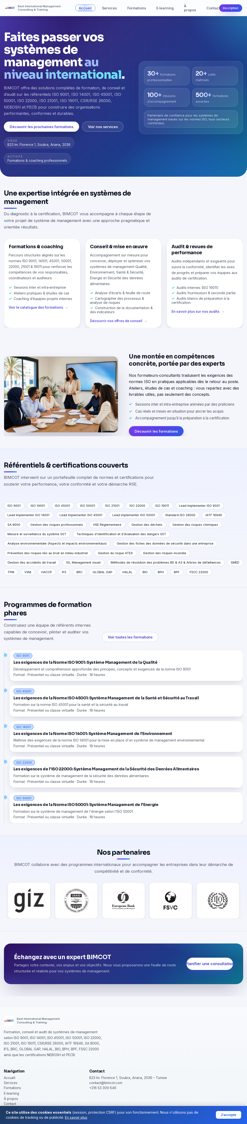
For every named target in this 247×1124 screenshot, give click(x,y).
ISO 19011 (162, 505)
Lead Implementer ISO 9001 (199, 505)
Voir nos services (103, 127)
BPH (161, 572)
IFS (64, 572)
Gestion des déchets (146, 524)
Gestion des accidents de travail (31, 562)
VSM (27, 572)
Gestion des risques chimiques (195, 524)
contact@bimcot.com (105, 1083)
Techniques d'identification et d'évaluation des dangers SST (121, 534)
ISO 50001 (87, 505)
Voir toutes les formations (130, 643)
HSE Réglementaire (107, 524)
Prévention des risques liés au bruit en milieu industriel (47, 553)
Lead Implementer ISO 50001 (133, 515)
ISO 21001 (112, 505)
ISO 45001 (62, 505)
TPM (10, 572)
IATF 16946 (214, 515)
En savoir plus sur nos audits (196, 317)
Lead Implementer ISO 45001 (81, 515)
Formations (136, 8)
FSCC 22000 (199, 572)
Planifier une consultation (209, 969)
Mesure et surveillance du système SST (36, 534)
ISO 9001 (14, 505)
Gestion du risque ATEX (115, 553)
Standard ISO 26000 (180, 515)
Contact (213, 8)
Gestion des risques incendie (164, 553)
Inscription (230, 8)
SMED (235, 562)
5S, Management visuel (83, 562)
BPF (176, 572)
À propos (190, 8)
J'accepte (228, 1115)
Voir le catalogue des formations (36, 313)
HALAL (127, 572)
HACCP (46, 572)
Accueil (85, 8)
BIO (145, 572)
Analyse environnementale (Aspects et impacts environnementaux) (57, 543)
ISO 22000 (137, 505)
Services (109, 8)
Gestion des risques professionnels (56, 524)
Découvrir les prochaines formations (41, 127)
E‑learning (165, 8)
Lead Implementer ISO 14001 (28, 515)
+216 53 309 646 (102, 1088)
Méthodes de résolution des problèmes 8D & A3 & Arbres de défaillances (166, 562)
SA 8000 (13, 524)
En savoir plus (76, 1117)
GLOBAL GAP (102, 572)
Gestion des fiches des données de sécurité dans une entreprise (165, 543)
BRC (79, 572)
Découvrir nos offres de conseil (116, 327)
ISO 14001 (38, 505)
